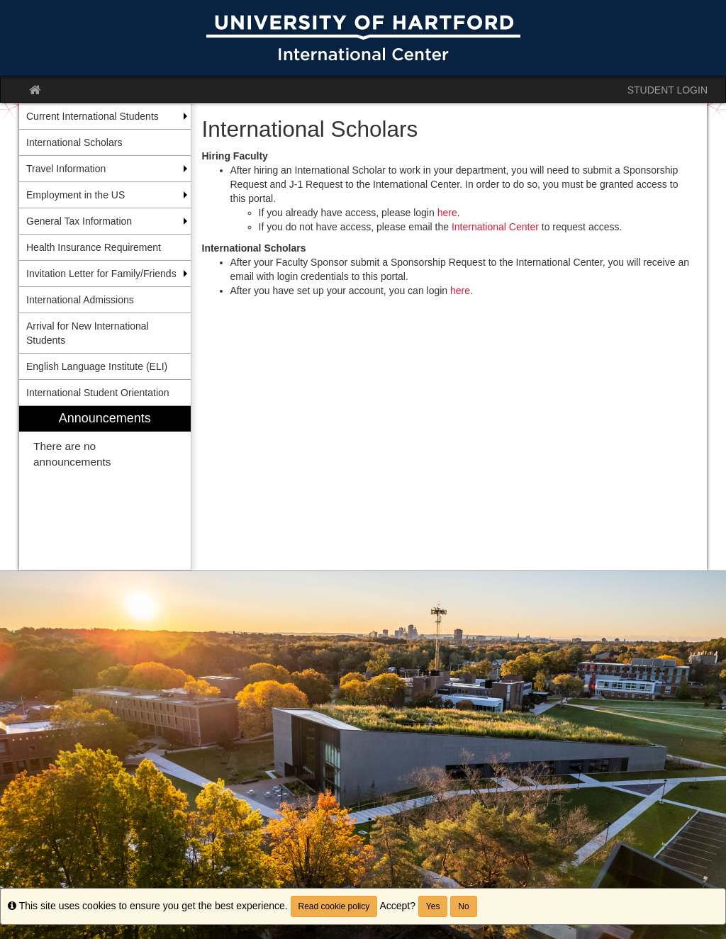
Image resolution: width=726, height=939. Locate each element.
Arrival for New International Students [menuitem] (87, 333)
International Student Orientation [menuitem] (97, 392)
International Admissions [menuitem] (80, 299)
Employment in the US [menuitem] (75, 195)
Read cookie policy (334, 906)
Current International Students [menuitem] (92, 116)
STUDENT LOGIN (667, 90)
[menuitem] (105, 488)
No (463, 906)
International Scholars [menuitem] (74, 142)
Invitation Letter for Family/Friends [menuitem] (101, 273)
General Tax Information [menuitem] (79, 221)
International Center (495, 226)
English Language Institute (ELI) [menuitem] (96, 366)
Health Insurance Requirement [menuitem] (93, 247)
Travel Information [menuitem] (66, 168)
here (447, 212)
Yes (433, 906)
